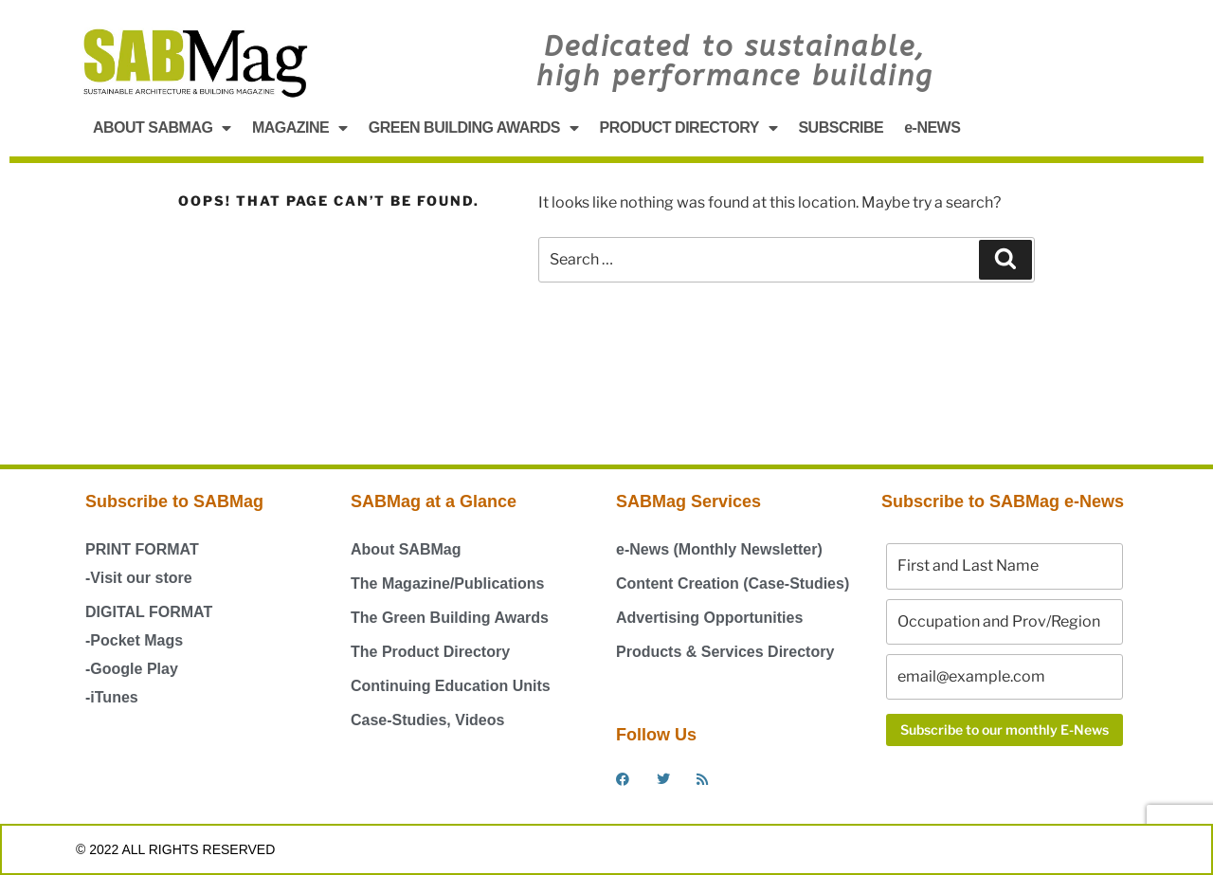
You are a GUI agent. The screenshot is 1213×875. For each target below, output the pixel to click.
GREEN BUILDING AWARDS (474, 128)
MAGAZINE (300, 128)
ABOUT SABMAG (162, 128)
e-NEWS (932, 127)
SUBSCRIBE (840, 127)
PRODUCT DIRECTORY (689, 128)
